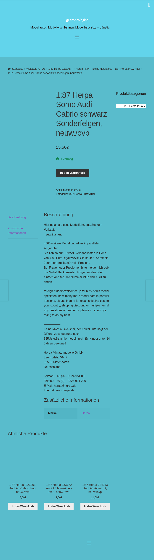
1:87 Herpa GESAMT (60, 68)
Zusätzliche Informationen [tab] (17, 231)
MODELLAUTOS (36, 68)
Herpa (86, 413)
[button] (89, 542)
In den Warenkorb (72, 172)
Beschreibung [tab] (17, 217)
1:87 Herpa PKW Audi (127, 68)
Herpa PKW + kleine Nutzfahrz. (94, 68)
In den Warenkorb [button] (23, 506)
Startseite (17, 68)
